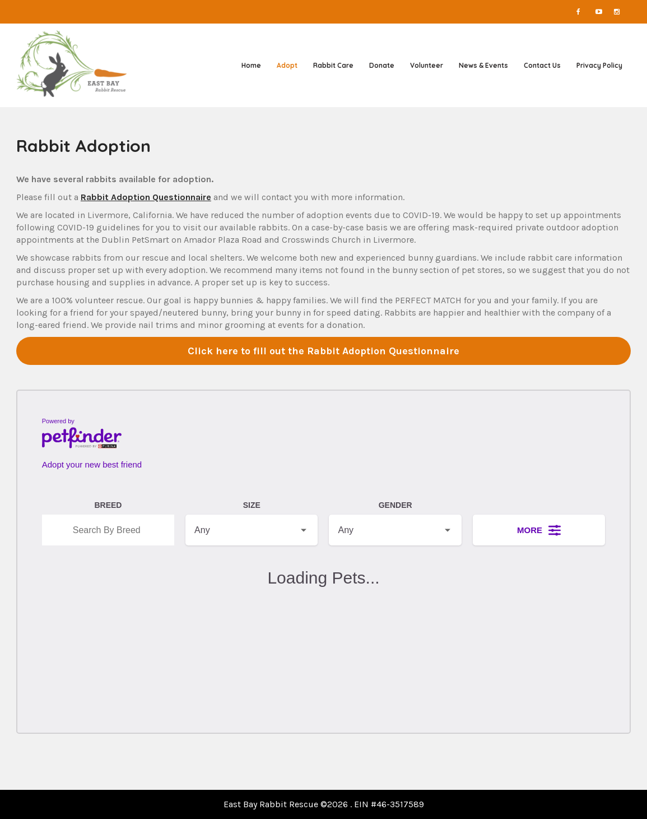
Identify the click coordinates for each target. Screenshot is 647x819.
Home (251, 65)
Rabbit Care (333, 65)
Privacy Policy (599, 65)
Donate (381, 65)
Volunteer (426, 65)
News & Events (483, 65)
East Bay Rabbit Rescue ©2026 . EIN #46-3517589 (324, 804)
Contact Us (542, 65)
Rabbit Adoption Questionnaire (146, 197)
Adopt (287, 65)
